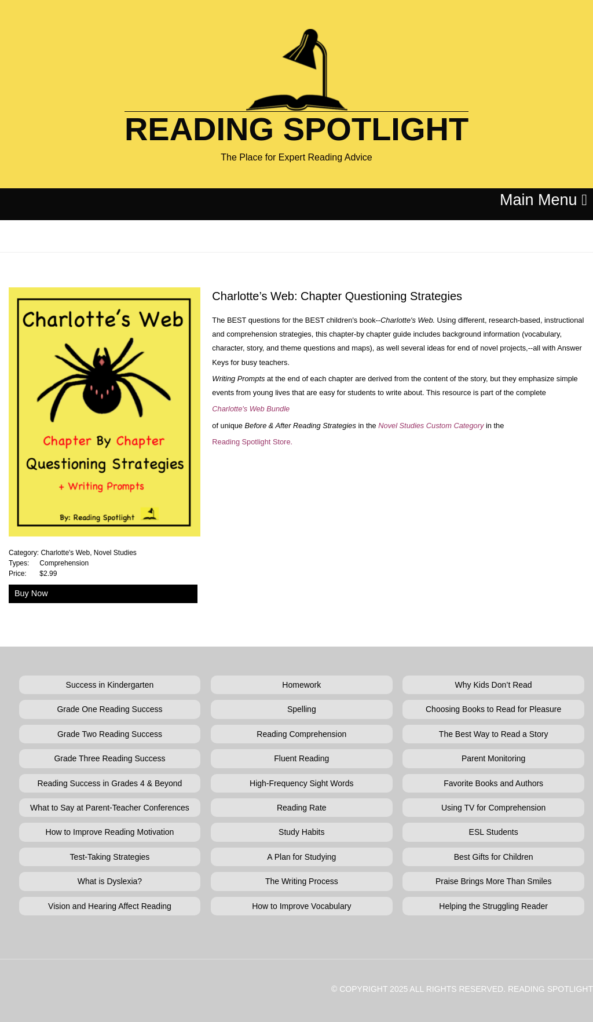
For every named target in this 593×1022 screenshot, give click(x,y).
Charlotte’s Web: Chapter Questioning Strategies (337, 296)
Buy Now (31, 593)
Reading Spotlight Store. (252, 441)
